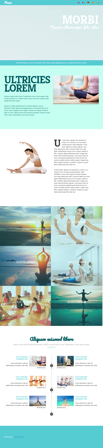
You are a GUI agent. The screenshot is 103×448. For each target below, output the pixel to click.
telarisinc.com (19, 437)
